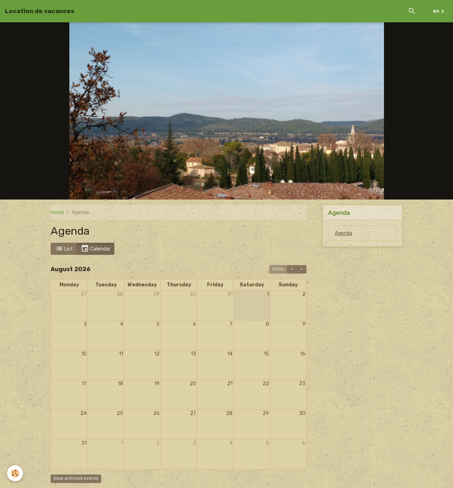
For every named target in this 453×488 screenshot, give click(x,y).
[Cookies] (15, 473)
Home (57, 212)
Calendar (95, 248)
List (64, 248)
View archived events (75, 478)
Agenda (343, 233)
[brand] (39, 11)
